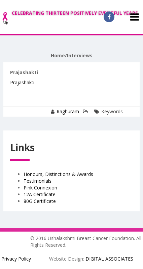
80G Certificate (40, 201)
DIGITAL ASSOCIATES (109, 259)
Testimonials (37, 181)
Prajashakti (22, 82)
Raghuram (68, 111)
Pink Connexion (40, 187)
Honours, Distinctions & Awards (58, 174)
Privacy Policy (16, 259)
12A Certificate (40, 194)
